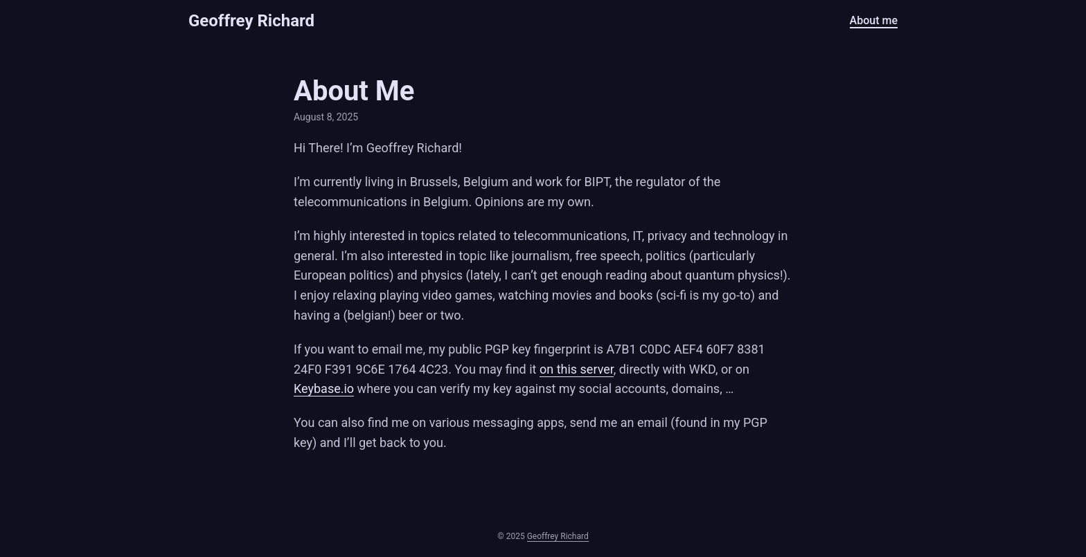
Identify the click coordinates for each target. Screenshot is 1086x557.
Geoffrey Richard (251, 20)
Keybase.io (324, 388)
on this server (577, 369)
